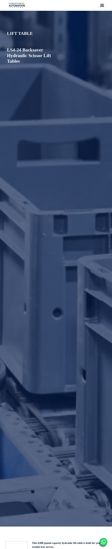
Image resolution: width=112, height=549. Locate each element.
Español (76, 5)
